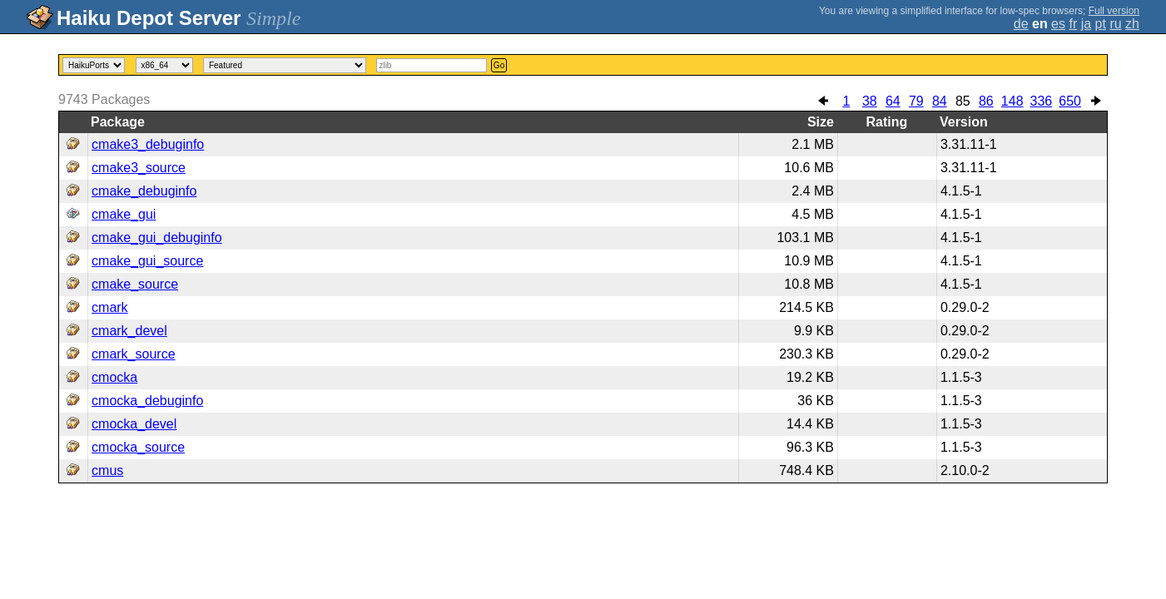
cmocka (114, 377)
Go (499, 65)
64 (893, 101)
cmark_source (133, 354)
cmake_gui (124, 214)
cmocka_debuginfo (147, 401)
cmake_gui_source (147, 261)
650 (1070, 101)
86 (986, 101)
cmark (110, 307)
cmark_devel (129, 331)
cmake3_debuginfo (148, 144)
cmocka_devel (134, 424)
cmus (107, 470)
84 (939, 101)
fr (1073, 24)
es (1058, 24)
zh (1132, 24)
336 (1041, 101)
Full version (1114, 11)
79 (916, 101)
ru (1115, 24)
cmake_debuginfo (144, 191)
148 (1012, 101)
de (1021, 24)
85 (962, 101)
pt (1100, 24)
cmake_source (135, 284)
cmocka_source (138, 447)
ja (1086, 24)
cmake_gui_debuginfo (157, 237)
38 (869, 101)
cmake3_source (139, 168)
